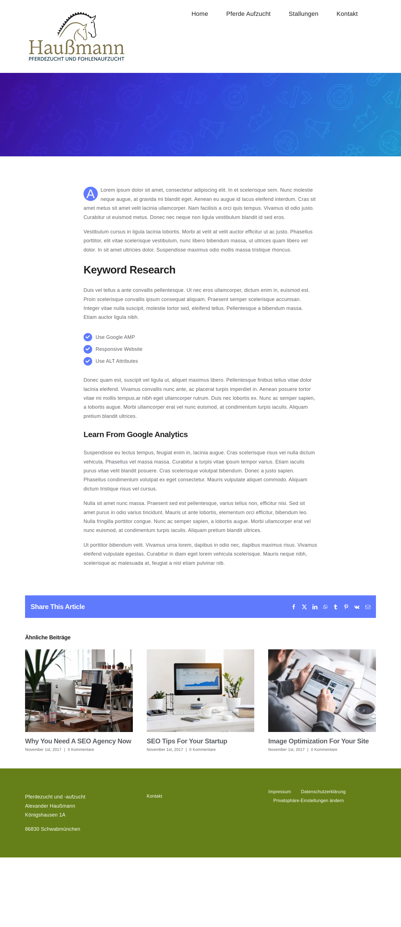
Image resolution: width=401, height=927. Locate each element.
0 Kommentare (81, 749)
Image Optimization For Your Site (318, 741)
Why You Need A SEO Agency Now (78, 741)
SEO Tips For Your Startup (187, 741)
